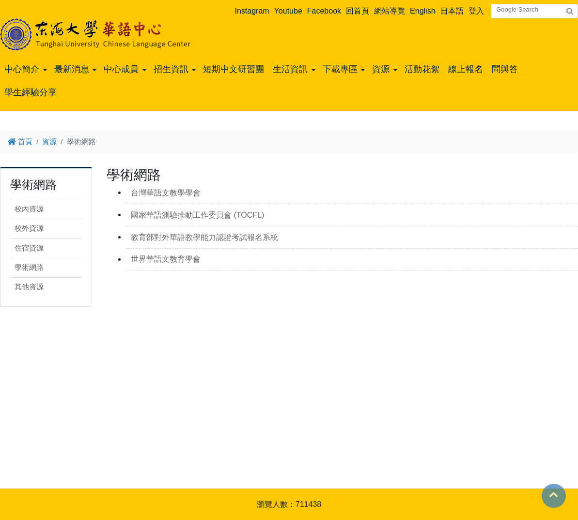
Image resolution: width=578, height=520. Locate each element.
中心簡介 (21, 69)
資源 (381, 69)
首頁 (20, 141)
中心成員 (121, 69)
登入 (476, 11)
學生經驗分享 (30, 92)
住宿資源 (29, 248)
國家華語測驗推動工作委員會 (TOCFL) (197, 215)
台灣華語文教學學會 (166, 193)
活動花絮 (422, 69)
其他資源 (29, 286)
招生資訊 (171, 69)
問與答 (505, 69)
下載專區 (340, 69)
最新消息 (71, 69)
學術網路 (29, 267)
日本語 (452, 11)
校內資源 (29, 209)
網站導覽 (389, 11)
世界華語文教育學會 (166, 259)
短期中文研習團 (233, 69)
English (422, 11)
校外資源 (29, 228)
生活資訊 (290, 69)
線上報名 (465, 69)
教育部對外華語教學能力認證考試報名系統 (204, 237)
